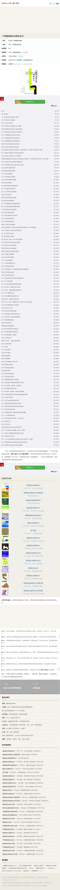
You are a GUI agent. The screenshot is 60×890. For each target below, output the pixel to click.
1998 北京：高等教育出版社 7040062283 (20, 790)
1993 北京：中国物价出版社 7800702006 (22, 811)
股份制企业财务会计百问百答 (33, 590)
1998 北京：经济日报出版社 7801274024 (23, 808)
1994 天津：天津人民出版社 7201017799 (21, 843)
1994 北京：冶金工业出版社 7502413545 (22, 786)
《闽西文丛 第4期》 (38, 865)
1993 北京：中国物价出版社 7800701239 (24, 797)
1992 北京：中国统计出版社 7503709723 (21, 794)
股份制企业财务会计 (33, 485)
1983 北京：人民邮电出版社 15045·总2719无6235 (20, 772)
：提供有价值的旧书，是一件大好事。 (14, 710)
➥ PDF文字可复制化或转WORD (12, 677)
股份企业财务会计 (33, 523)
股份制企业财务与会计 (33, 553)
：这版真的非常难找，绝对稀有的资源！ (16, 721)
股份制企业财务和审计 (33, 500)
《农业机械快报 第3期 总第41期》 (18, 868)
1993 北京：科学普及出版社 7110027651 (21, 818)
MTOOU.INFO (20, 885)
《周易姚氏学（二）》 (37, 871)
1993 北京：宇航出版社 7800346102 (20, 833)
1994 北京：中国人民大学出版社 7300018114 (21, 822)
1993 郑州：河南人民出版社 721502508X (21, 804)
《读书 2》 (31, 868)
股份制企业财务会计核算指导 (33, 493)
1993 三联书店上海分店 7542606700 (21, 815)
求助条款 (21, 56)
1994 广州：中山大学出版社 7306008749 (21, 751)
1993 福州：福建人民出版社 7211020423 (21, 829)
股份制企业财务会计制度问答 (33, 583)
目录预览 (25, 52)
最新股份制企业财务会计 (33, 515)
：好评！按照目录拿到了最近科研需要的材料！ (18, 707)
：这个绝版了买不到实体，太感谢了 (14, 728)
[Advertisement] (30, 20)
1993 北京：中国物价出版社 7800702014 (22, 826)
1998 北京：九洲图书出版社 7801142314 (22, 854)
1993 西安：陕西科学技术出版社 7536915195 (22, 836)
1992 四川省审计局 (15, 758)
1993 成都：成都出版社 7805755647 (20, 847)
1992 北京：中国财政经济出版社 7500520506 (22, 840)
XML (42, 885)
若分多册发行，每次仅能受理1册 (23, 64)
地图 (45, 885)
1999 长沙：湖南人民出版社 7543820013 (22, 765)
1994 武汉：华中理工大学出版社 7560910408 (22, 762)
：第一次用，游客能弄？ (11, 732)
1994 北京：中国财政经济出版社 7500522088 (22, 851)
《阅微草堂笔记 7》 (40, 868)
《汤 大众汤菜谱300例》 (25, 865)
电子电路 (33, 530)
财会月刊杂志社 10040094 (19, 754)
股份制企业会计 (33, 568)
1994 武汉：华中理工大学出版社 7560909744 (25, 801)
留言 (50, 3)
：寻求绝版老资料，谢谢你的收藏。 (15, 714)
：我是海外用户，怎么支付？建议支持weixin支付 (17, 735)
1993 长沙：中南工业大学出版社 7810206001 (22, 769)
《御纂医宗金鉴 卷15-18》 (10, 865)
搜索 (57, 3)
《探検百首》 (26, 871)
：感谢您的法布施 (8, 703)
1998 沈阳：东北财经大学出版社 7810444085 (22, 776)
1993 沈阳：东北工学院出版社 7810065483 (22, 783)
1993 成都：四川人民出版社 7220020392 (21, 779)
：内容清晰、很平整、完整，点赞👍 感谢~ (16, 739)
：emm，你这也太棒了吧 (11, 718)
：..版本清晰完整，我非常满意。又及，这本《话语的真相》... (23, 725)
